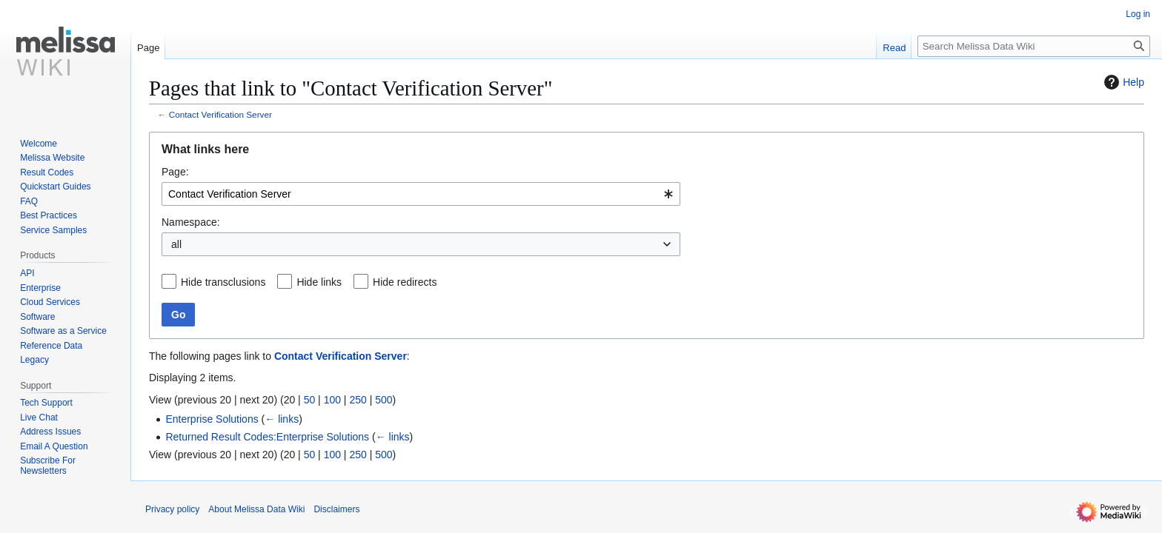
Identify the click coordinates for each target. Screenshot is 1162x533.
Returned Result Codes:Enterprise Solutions (267, 437)
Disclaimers (336, 509)
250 (357, 400)
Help (1122, 82)
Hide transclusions (223, 282)
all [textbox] (176, 244)
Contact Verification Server (220, 114)
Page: (175, 172)
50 (310, 400)
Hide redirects (404, 282)
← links (282, 419)
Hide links (319, 282)
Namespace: (191, 222)
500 (383, 400)
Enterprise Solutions (211, 419)
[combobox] (421, 194)
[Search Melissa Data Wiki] (1033, 46)
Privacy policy (172, 509)
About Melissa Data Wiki (256, 509)
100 (332, 400)
